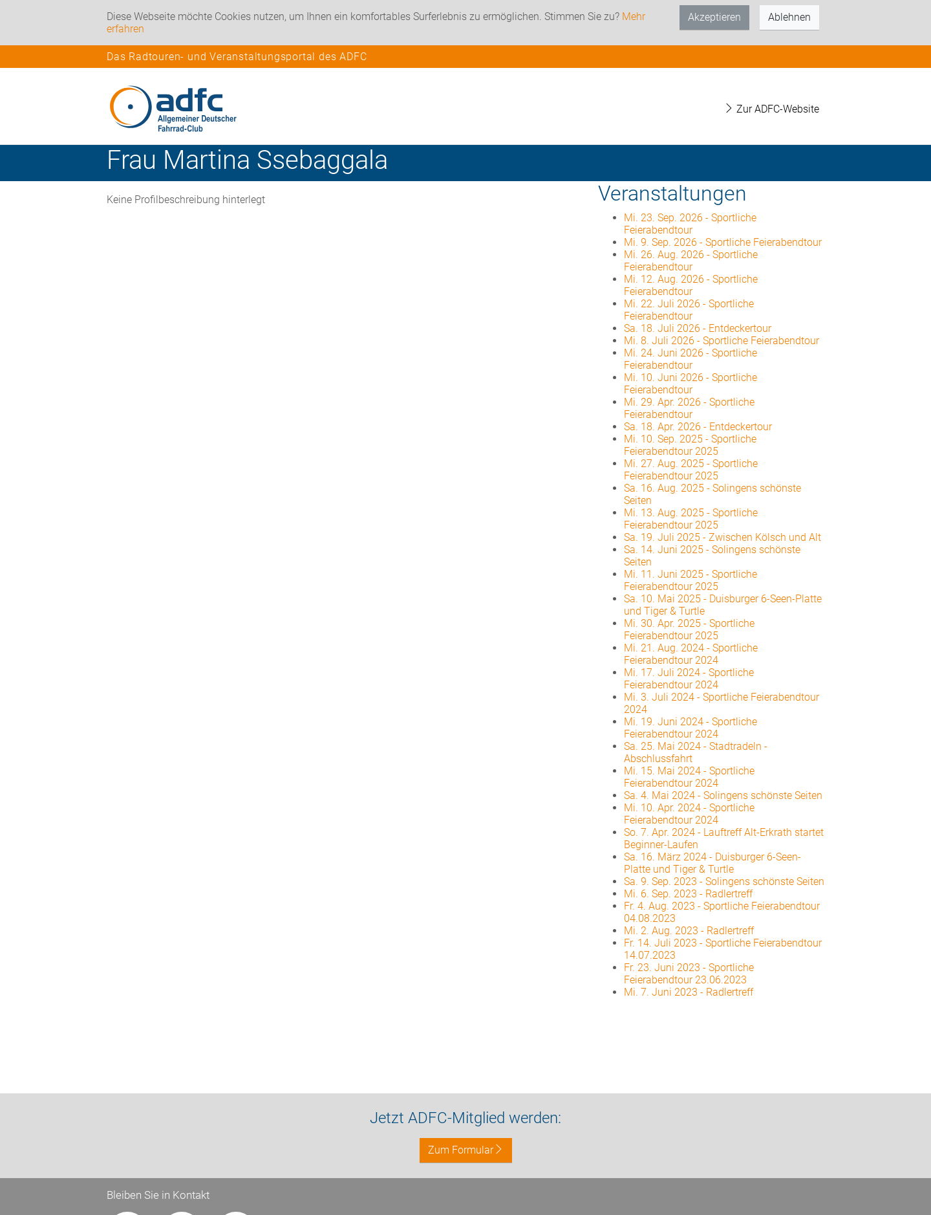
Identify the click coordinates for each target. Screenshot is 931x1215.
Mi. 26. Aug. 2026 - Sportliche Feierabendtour (691, 260)
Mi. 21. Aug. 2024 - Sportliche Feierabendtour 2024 (691, 654)
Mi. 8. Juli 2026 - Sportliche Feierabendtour (721, 340)
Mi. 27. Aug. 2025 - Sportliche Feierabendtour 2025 (691, 469)
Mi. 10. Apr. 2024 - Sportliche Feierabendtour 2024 (689, 814)
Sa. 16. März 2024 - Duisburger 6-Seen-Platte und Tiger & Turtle (712, 863)
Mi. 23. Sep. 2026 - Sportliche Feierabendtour (690, 224)
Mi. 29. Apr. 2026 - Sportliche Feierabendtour (689, 408)
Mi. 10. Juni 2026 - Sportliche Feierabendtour (690, 383)
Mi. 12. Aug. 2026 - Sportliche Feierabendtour (691, 285)
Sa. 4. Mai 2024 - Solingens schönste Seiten (723, 795)
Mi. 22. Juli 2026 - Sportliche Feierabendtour (689, 310)
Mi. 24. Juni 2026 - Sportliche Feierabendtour (690, 359)
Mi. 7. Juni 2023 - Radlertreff (688, 992)
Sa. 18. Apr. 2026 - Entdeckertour (698, 427)
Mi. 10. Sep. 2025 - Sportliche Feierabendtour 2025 (690, 445)
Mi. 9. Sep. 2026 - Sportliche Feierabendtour (723, 242)
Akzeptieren (714, 17)
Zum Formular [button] (466, 1150)
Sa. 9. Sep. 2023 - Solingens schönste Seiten (724, 881)
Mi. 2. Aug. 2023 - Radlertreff (689, 931)
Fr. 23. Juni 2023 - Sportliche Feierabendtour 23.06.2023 (689, 973)
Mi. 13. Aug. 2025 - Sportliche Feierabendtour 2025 (691, 519)
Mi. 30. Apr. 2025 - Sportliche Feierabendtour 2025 (689, 629)
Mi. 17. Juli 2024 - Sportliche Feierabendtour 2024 (689, 678)
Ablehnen (789, 17)
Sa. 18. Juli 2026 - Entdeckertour (697, 328)
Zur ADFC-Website (771, 109)
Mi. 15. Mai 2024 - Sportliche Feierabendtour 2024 (689, 777)
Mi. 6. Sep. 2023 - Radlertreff (688, 894)
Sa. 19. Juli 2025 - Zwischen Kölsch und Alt (722, 537)
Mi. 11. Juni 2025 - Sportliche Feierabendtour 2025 (690, 580)
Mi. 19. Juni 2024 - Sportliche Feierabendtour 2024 (690, 728)
